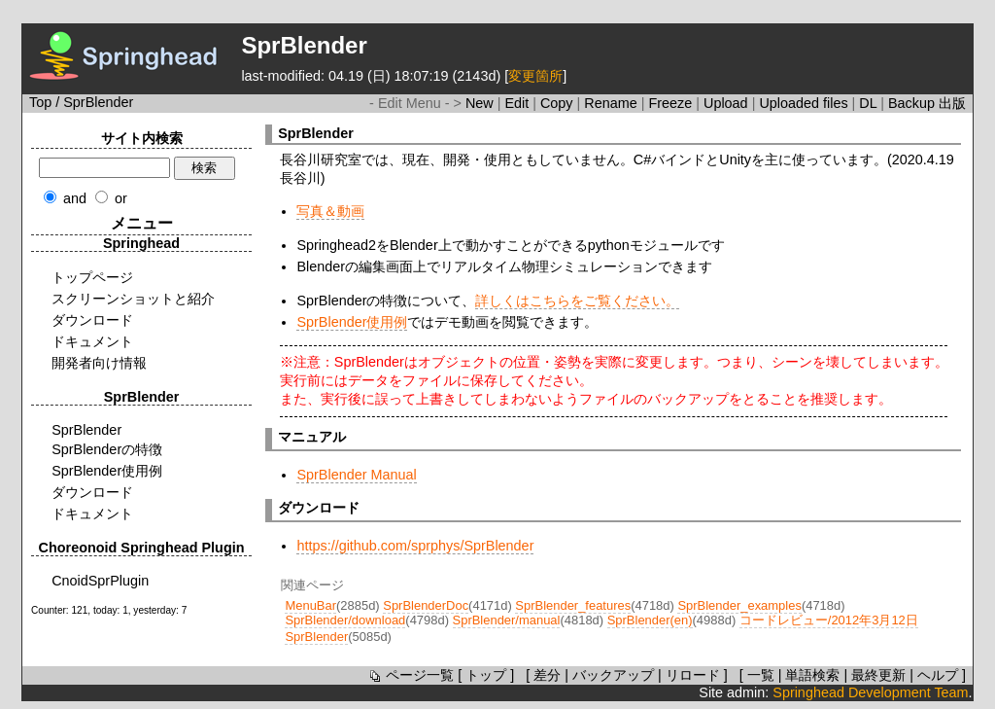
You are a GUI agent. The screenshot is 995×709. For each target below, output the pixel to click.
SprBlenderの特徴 (106, 449)
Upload (727, 103)
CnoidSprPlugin (100, 580)
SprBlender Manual (356, 474)
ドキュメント (92, 341)
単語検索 (812, 675)
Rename (612, 103)
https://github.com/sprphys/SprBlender (414, 545)
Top (40, 102)
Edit (518, 103)
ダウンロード (92, 320)
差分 (547, 675)
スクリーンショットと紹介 (133, 298)
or (121, 198)
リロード (693, 675)
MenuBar (310, 605)
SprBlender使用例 (351, 322)
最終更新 (878, 675)
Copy (558, 103)
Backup (913, 103)
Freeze (672, 103)
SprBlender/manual (507, 620)
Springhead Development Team (870, 692)
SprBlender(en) (650, 620)
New (481, 103)
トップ (485, 675)
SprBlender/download (345, 620)
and (74, 198)
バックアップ (613, 675)
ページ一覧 (410, 675)
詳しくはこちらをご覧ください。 (577, 300)
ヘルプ (937, 675)
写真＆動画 (330, 211)
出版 (952, 103)
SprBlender (86, 430)
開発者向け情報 (99, 363)
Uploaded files (805, 103)
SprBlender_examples (739, 605)
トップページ (92, 277)
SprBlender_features (573, 605)
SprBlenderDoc (425, 605)
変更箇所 (535, 76)
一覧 (760, 675)
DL (869, 103)
